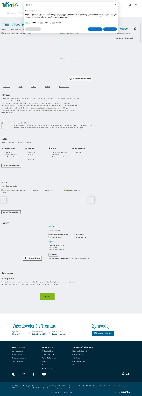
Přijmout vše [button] (110, 29)
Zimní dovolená (17, 361)
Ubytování (21, 13)
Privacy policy (56, 392)
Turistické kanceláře (49, 358)
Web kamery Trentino (79, 361)
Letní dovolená (17, 354)
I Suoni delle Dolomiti (79, 351)
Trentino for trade (48, 354)
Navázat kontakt (103, 333)
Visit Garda (76, 358)
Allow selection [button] (95, 29)
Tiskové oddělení (48, 351)
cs (137, 5)
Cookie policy (68, 392)
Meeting (45, 361)
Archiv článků (47, 368)
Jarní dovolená (17, 351)
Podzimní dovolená (19, 358)
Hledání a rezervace (79, 365)
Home (10, 13)
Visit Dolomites (77, 354)
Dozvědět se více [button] (33, 29)
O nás (44, 365)
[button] (115, 4)
